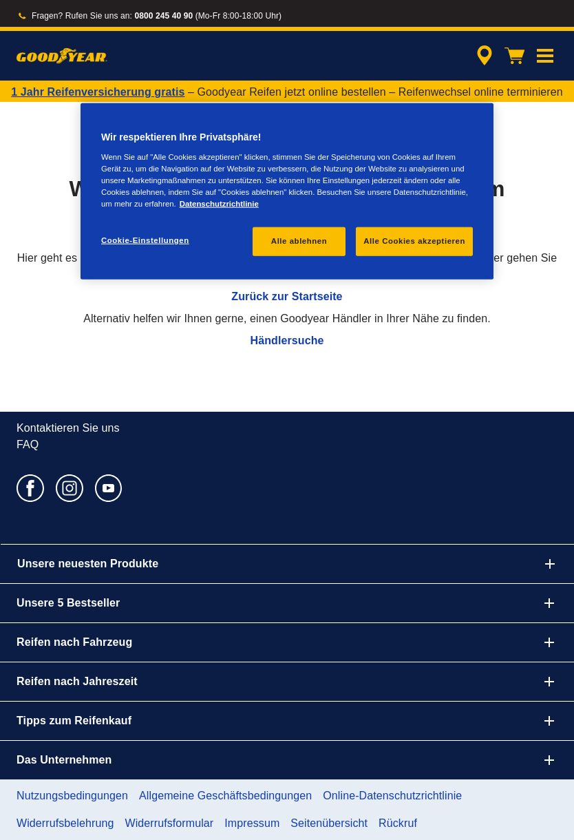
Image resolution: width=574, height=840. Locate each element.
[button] (545, 55)
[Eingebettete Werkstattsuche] (482, 55)
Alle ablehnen (299, 241)
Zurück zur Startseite (286, 296)
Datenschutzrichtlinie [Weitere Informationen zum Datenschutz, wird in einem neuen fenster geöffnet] (219, 204)
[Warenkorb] (514, 55)
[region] (287, 191)
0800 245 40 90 (163, 16)
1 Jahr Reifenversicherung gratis (97, 92)
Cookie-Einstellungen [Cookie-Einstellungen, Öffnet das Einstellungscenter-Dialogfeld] (145, 240)
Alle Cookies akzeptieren (414, 241)
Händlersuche (286, 340)
